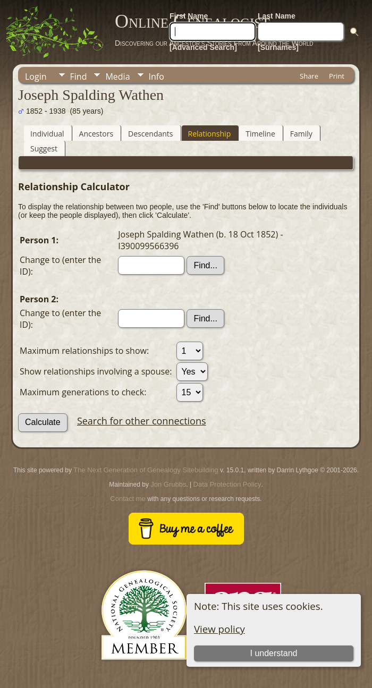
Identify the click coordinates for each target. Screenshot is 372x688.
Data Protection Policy (227, 484)
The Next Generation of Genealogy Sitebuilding (145, 470)
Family (301, 134)
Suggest (43, 148)
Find (78, 76)
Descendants (150, 134)
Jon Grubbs (168, 484)
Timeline (260, 134)
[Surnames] (278, 47)
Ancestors (96, 134)
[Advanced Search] (203, 47)
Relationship (209, 134)
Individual (47, 134)
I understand (274, 653)
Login (36, 76)
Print (336, 76)
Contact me (127, 499)
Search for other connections (141, 420)
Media (117, 76)
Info (156, 76)
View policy (219, 628)
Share (309, 76)
